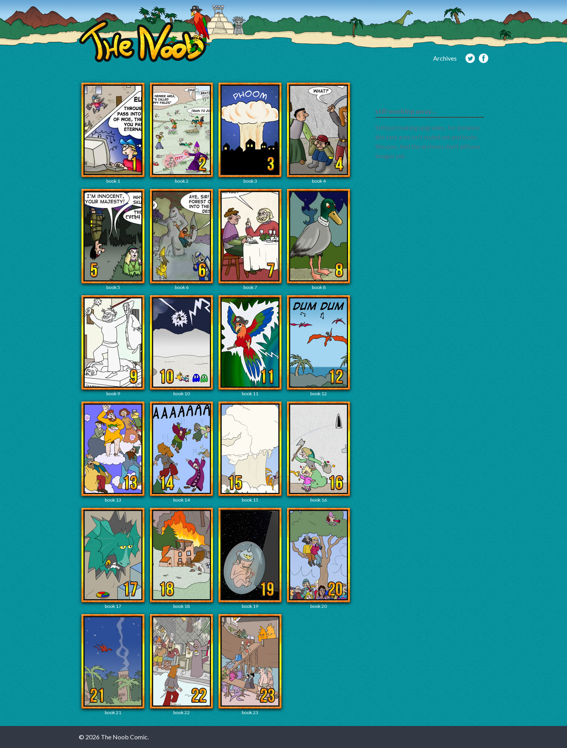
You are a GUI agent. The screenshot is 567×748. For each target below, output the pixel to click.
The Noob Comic (144, 34)
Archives (445, 58)
